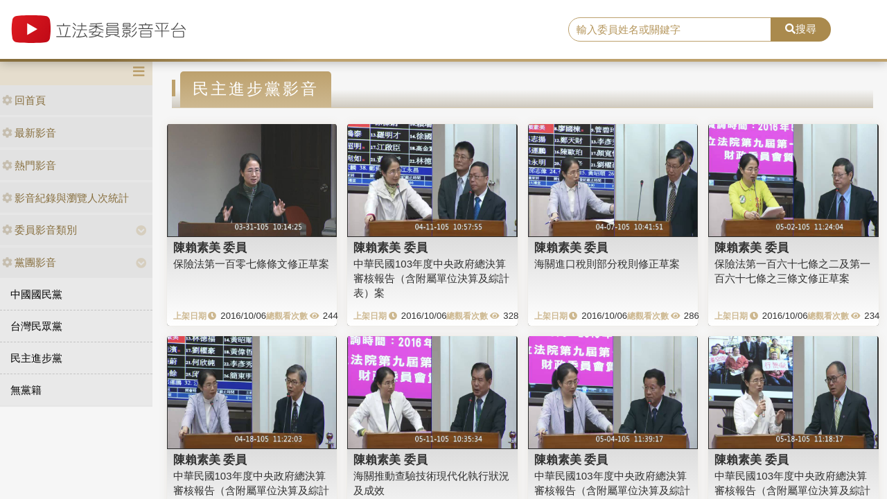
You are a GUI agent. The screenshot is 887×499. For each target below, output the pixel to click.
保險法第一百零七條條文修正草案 (251, 264)
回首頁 (24, 100)
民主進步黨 (36, 358)
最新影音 (29, 133)
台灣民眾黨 (36, 326)
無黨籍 (26, 390)
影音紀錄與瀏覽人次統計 (65, 198)
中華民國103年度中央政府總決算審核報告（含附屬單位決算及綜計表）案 (431, 278)
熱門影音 (29, 165)
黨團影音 (29, 262)
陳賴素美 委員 (210, 247)
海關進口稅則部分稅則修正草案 (607, 264)
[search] (669, 29)
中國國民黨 (36, 294)
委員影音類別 (39, 230)
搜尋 (800, 29)
